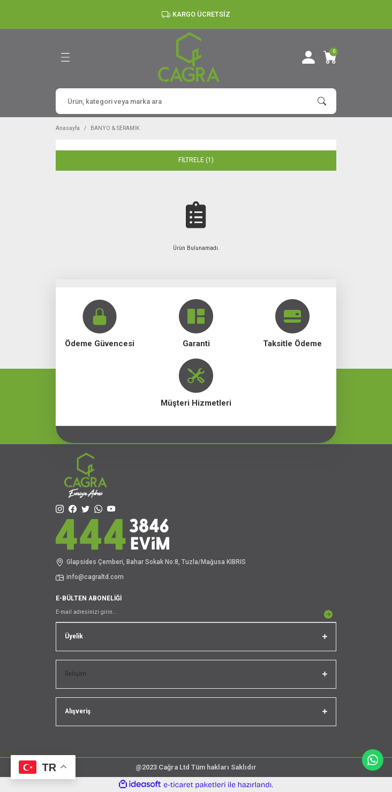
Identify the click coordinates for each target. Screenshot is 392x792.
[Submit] (328, 614)
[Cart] (329, 57)
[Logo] (189, 57)
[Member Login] (308, 57)
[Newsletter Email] (196, 614)
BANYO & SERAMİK (115, 128)
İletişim (75, 673)
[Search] (196, 101)
